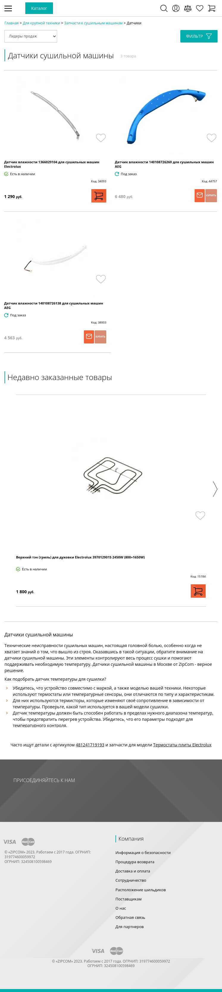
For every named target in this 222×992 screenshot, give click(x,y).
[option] (111, 501)
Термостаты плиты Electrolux (182, 745)
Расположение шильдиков (140, 889)
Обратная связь (130, 917)
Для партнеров (129, 926)
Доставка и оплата (132, 871)
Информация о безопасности (143, 852)
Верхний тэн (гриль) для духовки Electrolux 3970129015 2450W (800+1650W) (80, 557)
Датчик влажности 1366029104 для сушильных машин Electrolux (51, 164)
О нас (120, 908)
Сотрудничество (130, 880)
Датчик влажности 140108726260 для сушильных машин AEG (164, 164)
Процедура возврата (134, 861)
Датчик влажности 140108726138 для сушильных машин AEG (53, 305)
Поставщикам (128, 899)
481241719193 (90, 745)
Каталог (39, 8)
